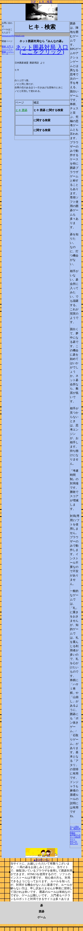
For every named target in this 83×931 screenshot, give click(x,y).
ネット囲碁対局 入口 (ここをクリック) (42, 49)
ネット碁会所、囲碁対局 (75, 828)
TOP (33, 1)
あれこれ (73, 841)
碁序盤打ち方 (75, 835)
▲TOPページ (41, 859)
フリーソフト (75, 831)
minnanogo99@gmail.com (13, 35)
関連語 (72, 833)
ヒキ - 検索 (45, 1)
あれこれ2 (74, 843)
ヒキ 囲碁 (21, 110)
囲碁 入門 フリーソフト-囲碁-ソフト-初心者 (8, 50)
